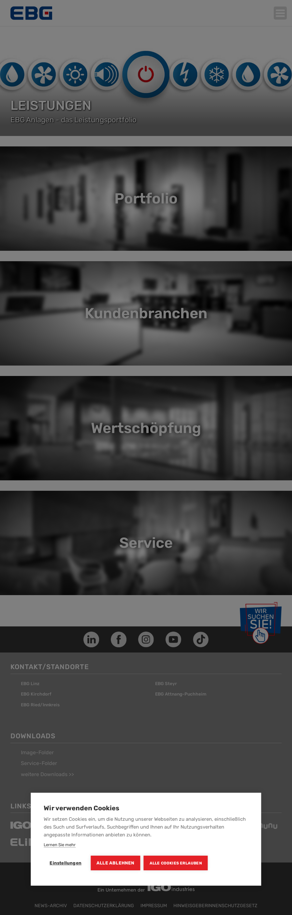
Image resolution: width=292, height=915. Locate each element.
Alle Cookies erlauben (176, 863)
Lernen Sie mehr (60, 844)
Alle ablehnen (115, 862)
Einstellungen (65, 862)
